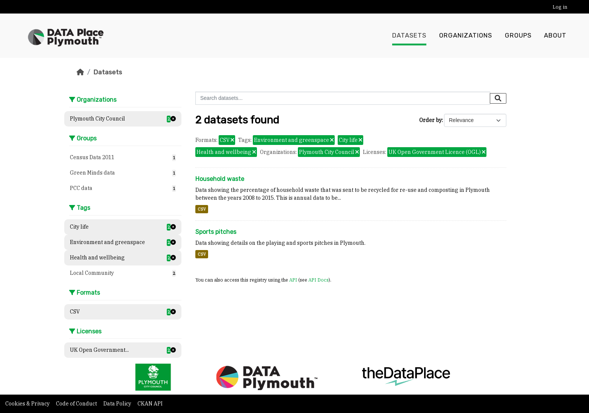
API (293, 280)
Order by (430, 120)
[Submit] (498, 98)
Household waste (219, 178)
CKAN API (150, 403)
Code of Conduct (77, 403)
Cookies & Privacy (28, 403)
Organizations (465, 35)
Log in (560, 7)
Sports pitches (215, 231)
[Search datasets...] (342, 98)
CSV (202, 209)
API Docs (318, 280)
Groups (518, 35)
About (555, 35)
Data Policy (117, 403)
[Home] (80, 72)
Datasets (409, 35)
